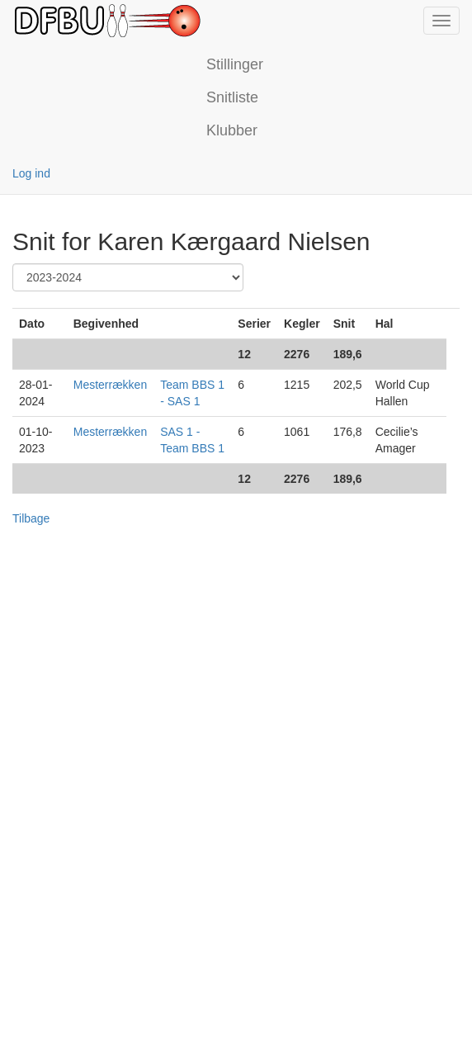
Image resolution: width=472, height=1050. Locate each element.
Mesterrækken (110, 384)
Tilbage (31, 518)
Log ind (31, 173)
